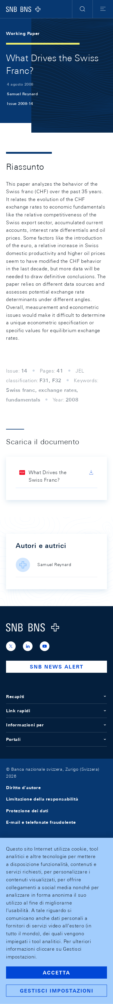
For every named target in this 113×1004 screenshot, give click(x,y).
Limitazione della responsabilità (42, 799)
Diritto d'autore (23, 787)
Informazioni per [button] (56, 725)
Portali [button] (56, 739)
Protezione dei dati (27, 811)
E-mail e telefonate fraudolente (41, 822)
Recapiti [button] (56, 696)
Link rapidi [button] (56, 710)
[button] (82, 9)
